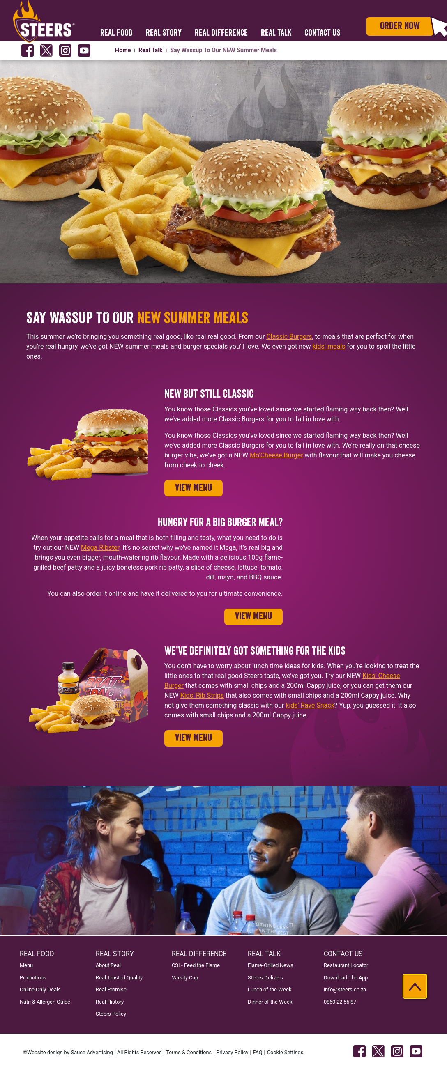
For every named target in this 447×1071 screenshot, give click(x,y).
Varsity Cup (185, 977)
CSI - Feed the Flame (196, 965)
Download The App (346, 977)
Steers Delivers (265, 977)
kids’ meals (329, 346)
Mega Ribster (100, 548)
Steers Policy (111, 1014)
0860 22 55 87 (340, 1002)
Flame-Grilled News (270, 965)
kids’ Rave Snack (310, 705)
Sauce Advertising (92, 1052)
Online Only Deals (40, 989)
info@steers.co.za (345, 989)
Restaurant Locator (346, 965)
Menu (26, 965)
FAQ (258, 1052)
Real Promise (111, 989)
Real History (110, 1002)
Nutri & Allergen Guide (45, 1002)
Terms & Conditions (189, 1052)
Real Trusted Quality (119, 977)
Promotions (33, 977)
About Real (108, 965)
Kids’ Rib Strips (202, 695)
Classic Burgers (289, 336)
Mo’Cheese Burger (276, 455)
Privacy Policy (232, 1052)
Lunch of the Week (270, 989)
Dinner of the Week (270, 1002)
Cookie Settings (285, 1052)
